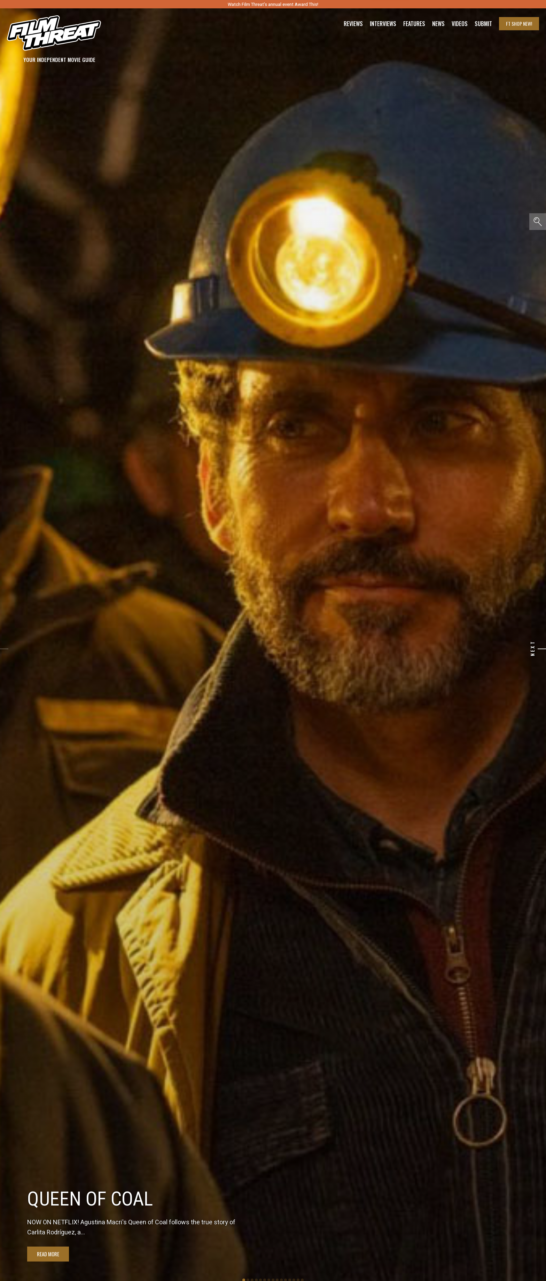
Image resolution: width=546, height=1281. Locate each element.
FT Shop (519, 23)
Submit (483, 23)
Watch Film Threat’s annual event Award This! (273, 4)
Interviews (383, 23)
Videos (460, 23)
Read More (48, 1254)
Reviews (353, 23)
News (438, 23)
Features (414, 23)
